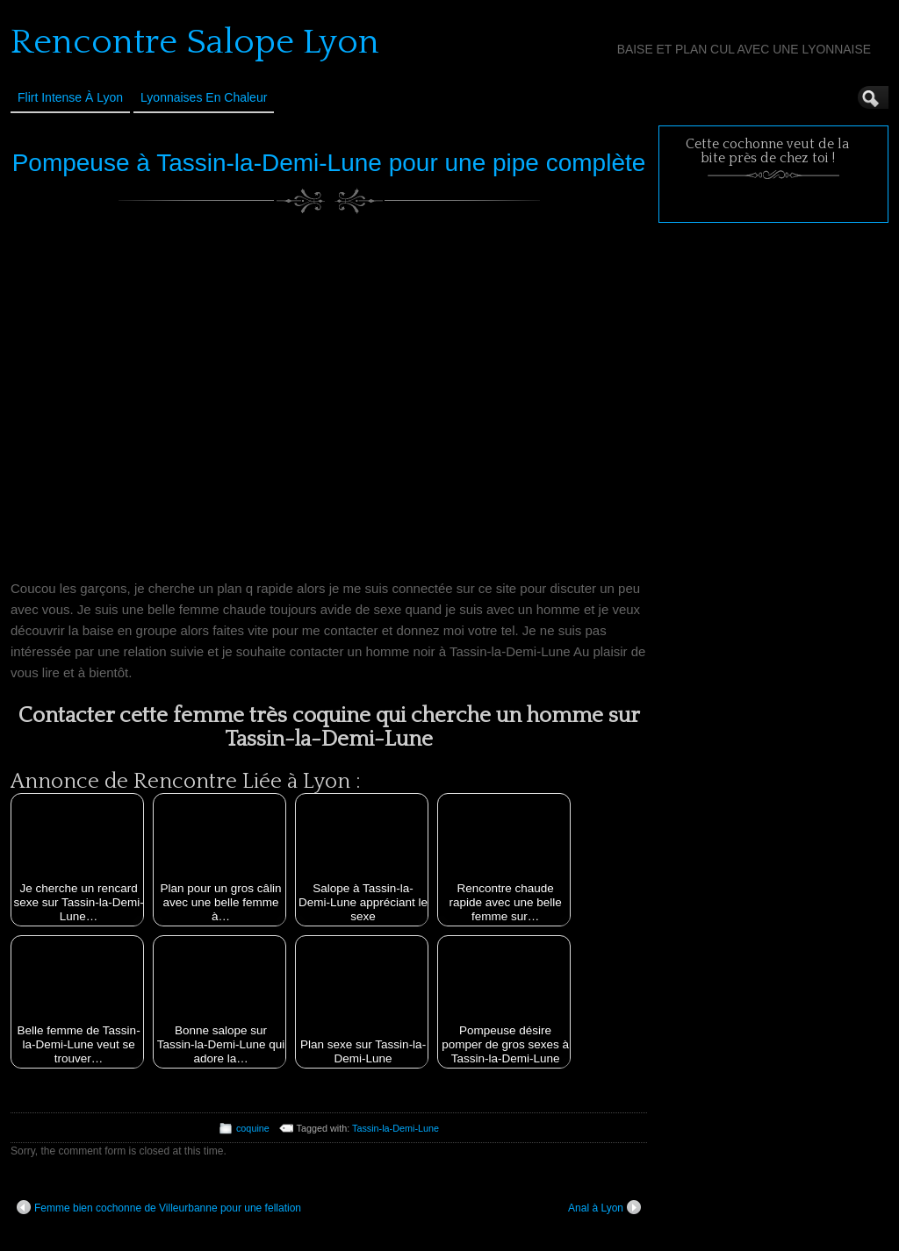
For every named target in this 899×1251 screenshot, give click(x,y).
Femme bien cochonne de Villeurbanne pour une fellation (159, 1207)
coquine (253, 1128)
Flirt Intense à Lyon (70, 97)
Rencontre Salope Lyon (195, 42)
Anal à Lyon (604, 1207)
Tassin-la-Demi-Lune (395, 1128)
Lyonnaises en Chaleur (203, 97)
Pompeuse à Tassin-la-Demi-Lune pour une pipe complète (329, 162)
